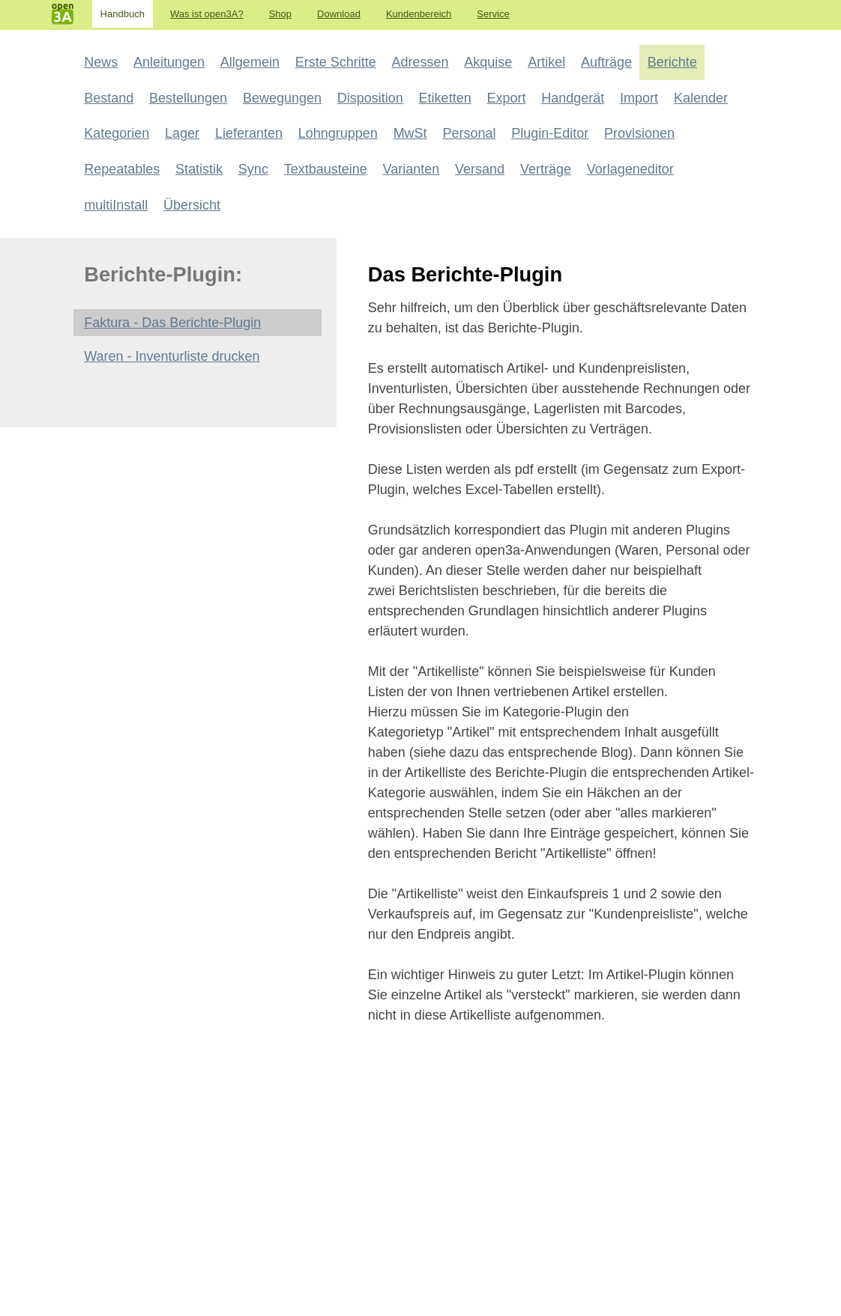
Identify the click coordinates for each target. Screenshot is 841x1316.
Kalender (701, 98)
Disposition (370, 98)
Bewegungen (282, 98)
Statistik (199, 169)
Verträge (545, 169)
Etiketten (445, 98)
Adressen (420, 62)
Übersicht (191, 205)
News (101, 62)
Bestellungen (188, 98)
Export (505, 98)
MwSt (410, 133)
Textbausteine (325, 169)
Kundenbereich (418, 13)
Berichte (672, 62)
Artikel (546, 62)
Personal (468, 133)
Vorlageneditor (630, 169)
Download (339, 13)
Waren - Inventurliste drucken (171, 356)
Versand (479, 169)
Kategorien (116, 133)
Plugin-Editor (549, 133)
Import (639, 98)
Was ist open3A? (207, 13)
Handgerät (572, 98)
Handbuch (122, 13)
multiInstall (116, 205)
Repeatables (122, 169)
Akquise (488, 62)
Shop (280, 13)
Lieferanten (249, 133)
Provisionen (639, 133)
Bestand (108, 98)
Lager (182, 133)
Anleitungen (169, 62)
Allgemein (250, 62)
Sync (253, 169)
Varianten (411, 169)
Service (493, 13)
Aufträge (606, 62)
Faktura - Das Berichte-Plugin (172, 322)
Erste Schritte (335, 62)
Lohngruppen (338, 133)
